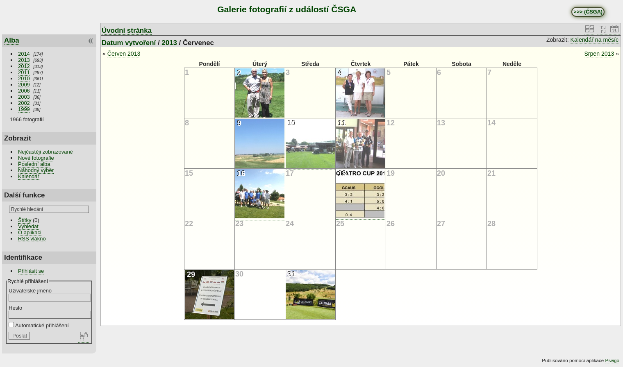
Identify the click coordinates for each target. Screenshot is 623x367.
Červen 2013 (124, 53)
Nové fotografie (36, 158)
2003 (24, 97)
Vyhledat (28, 226)
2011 (24, 72)
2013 (24, 60)
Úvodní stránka (127, 30)
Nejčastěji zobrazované (45, 152)
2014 (24, 54)
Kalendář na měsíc (594, 39)
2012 (24, 66)
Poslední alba (34, 164)
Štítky (24, 220)
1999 (24, 109)
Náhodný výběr (36, 170)
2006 (24, 91)
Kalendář (28, 176)
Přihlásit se (31, 271)
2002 (24, 103)
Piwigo (612, 360)
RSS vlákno (32, 239)
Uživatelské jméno (30, 291)
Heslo (15, 308)
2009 (24, 85)
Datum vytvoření (129, 43)
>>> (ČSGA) (588, 12)
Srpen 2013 (599, 53)
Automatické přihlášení (39, 325)
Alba (11, 40)
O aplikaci (29, 232)
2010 (24, 78)
